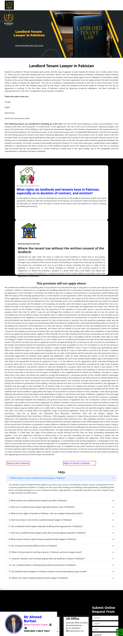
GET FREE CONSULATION (105, 608)
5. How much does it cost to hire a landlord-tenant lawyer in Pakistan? (40, 465)
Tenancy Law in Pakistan (18, 408)
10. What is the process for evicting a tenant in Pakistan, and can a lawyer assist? (45, 497)
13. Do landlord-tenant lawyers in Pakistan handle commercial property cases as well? (48, 516)
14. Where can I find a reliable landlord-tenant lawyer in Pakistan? (38, 523)
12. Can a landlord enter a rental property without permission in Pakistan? (42, 510)
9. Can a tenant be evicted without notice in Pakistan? (33, 491)
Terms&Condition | (58, 629)
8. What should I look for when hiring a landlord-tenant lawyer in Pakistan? (43, 484)
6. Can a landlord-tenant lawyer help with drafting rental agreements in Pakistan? (46, 471)
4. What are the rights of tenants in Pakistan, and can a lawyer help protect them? (46, 458)
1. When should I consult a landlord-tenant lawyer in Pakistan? (37, 423)
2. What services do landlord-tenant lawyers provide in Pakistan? (38, 445)
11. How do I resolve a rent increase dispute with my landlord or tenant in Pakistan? (47, 503)
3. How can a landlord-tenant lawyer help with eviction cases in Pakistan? (42, 452)
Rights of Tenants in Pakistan (79, 408)
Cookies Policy (63, 632)
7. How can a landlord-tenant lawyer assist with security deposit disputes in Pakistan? (47, 478)
